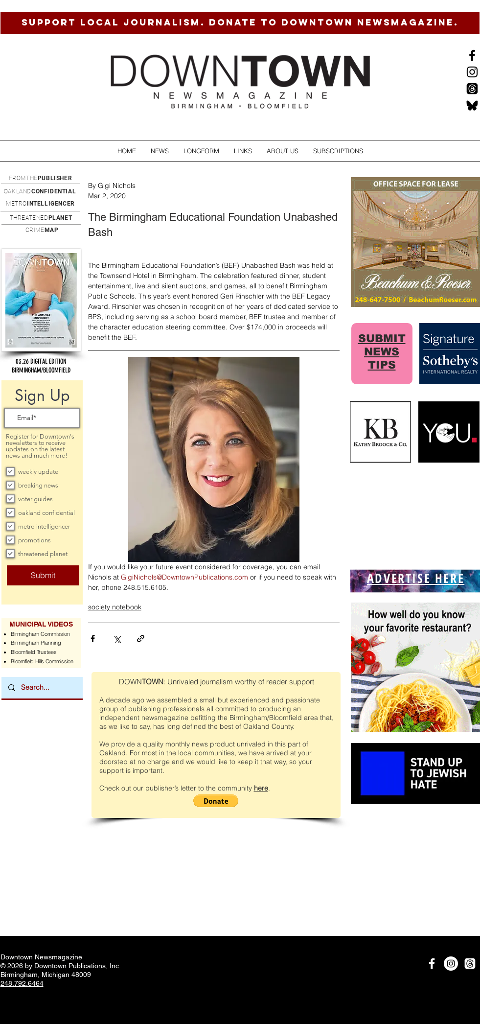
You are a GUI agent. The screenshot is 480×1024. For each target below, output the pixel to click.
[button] (159, 151)
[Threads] (472, 88)
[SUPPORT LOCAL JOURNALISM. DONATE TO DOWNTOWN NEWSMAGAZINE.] (240, 23)
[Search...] (41, 687)
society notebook (114, 607)
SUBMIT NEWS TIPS (382, 351)
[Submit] (43, 575)
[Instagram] (472, 72)
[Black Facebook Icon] (472, 55)
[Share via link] (140, 638)
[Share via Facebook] (92, 638)
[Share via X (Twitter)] (116, 638)
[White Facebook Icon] (432, 963)
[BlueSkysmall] (472, 105)
